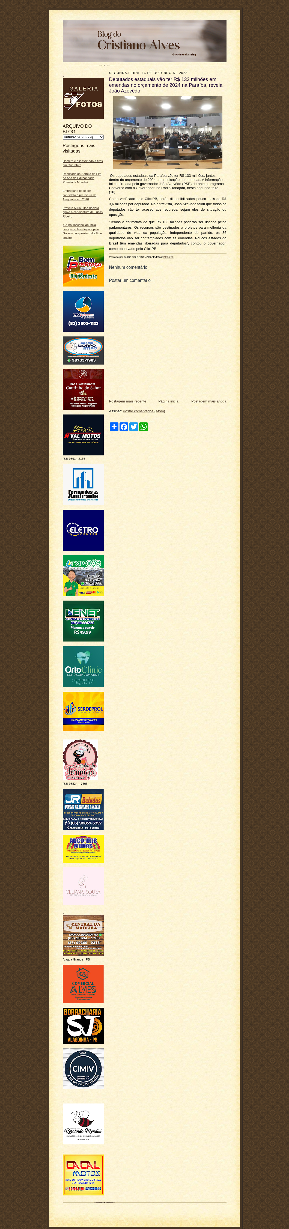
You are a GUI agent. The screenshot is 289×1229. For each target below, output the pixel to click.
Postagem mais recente (128, 401)
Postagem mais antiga (209, 401)
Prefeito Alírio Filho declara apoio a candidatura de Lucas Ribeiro (83, 212)
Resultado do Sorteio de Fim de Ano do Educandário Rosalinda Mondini (82, 178)
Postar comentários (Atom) (144, 411)
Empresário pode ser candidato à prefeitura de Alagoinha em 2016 (80, 195)
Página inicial (168, 401)
